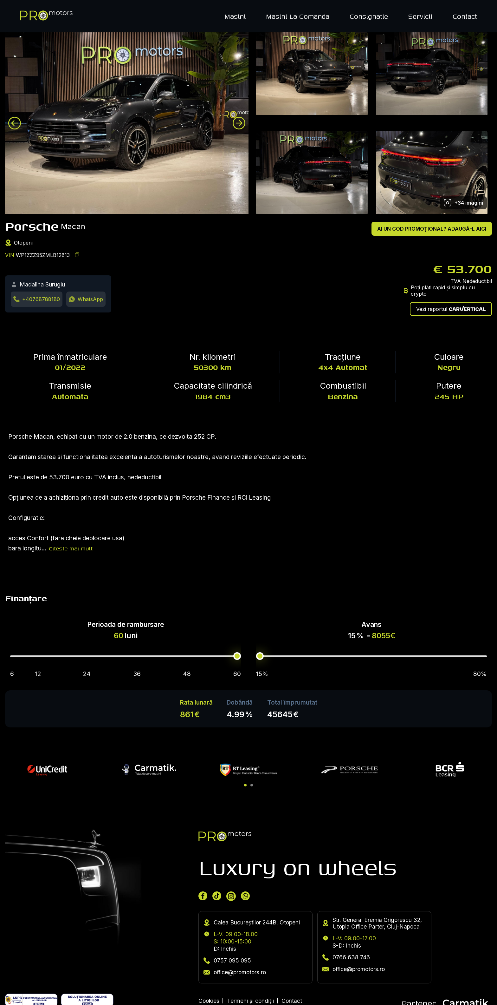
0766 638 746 (346, 957)
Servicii (420, 16)
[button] (245, 785)
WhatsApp (90, 299)
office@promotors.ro (234, 972)
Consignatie (369, 16)
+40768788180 (41, 299)
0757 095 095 (227, 960)
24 (87, 674)
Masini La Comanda (297, 16)
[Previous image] (14, 123)
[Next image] (239, 123)
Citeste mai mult (71, 548)
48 (187, 674)
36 (137, 674)
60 (237, 674)
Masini (235, 16)
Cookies (208, 1000)
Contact (465, 16)
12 (38, 674)
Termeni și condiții (250, 1000)
